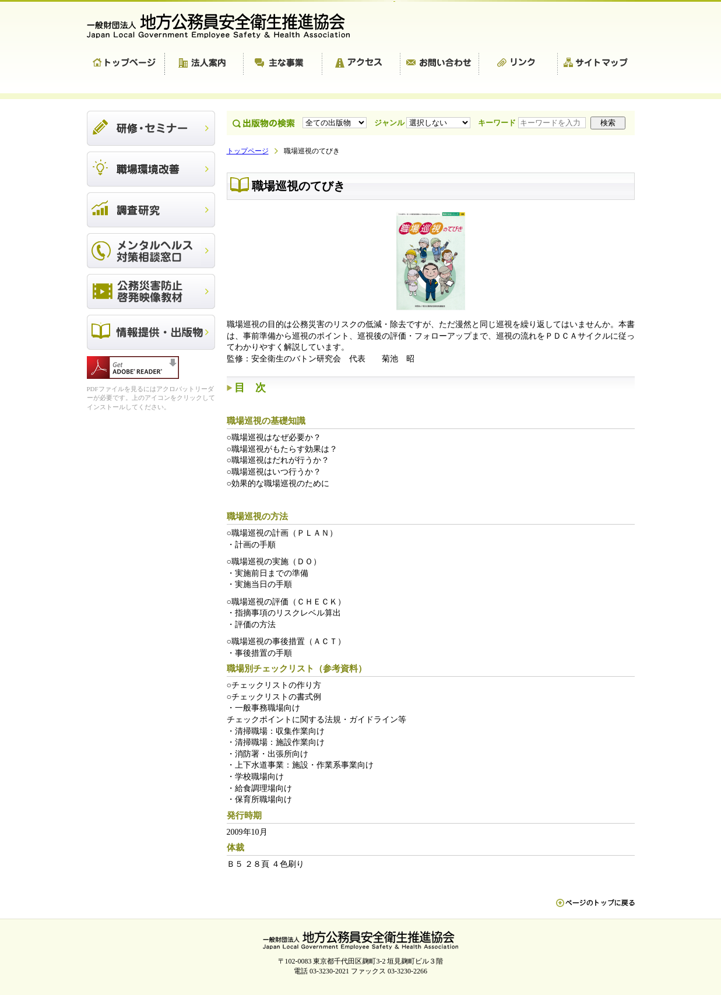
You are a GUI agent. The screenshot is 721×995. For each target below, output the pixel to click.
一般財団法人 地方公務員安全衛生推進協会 (224, 25)
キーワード (533, 122)
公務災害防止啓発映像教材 (151, 291)
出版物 (151, 332)
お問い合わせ (439, 64)
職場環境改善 (151, 169)
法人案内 (204, 64)
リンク (518, 64)
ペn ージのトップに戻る (595, 909)
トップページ (126, 64)
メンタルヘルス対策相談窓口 (151, 250)
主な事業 (283, 64)
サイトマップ (596, 64)
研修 (151, 128)
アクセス (361, 64)
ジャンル (423, 122)
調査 (151, 209)
